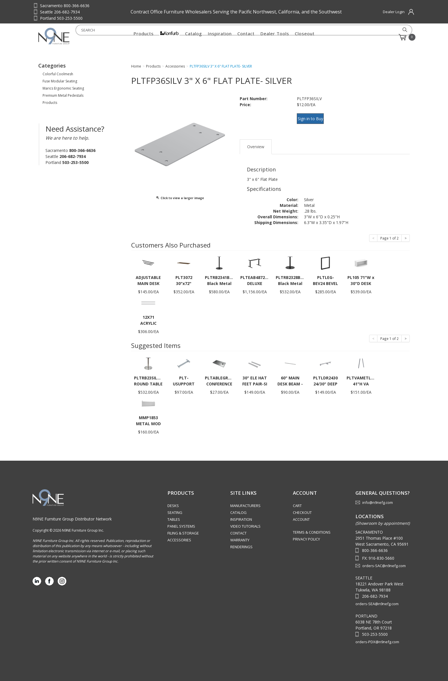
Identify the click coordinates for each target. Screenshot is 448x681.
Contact (246, 37)
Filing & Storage (183, 527)
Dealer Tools (274, 37)
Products (143, 37)
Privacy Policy (306, 534)
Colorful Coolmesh (58, 74)
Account (301, 514)
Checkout (302, 507)
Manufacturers (245, 500)
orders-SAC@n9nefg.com (384, 560)
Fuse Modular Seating (60, 81)
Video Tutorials (245, 521)
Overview (255, 141)
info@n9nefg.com (377, 497)
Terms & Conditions (312, 527)
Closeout (305, 37)
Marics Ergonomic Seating (63, 88)
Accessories (179, 534)
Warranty (239, 534)
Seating (174, 507)
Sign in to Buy (313, 117)
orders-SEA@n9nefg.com (377, 598)
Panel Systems (181, 521)
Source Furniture (66, 36)
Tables (173, 514)
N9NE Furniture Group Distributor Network (72, 513)
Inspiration (220, 37)
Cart (297, 500)
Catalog (193, 37)
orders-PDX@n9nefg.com (377, 636)
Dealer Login (394, 11)
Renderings (241, 541)
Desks (173, 500)
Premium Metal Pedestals (63, 95)
